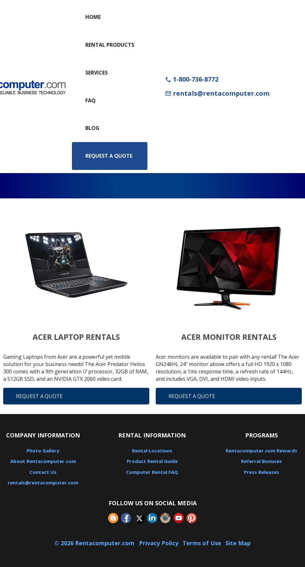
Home (93, 16)
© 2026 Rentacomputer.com (95, 543)
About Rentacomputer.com (43, 461)
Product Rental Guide (152, 461)
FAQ (90, 100)
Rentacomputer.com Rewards (261, 450)
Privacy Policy (158, 543)
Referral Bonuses (261, 461)
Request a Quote (108, 155)
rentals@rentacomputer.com (217, 93)
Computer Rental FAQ (152, 472)
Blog (92, 128)
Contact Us (43, 472)
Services (96, 72)
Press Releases (261, 472)
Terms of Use (202, 543)
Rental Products (109, 44)
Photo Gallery (43, 450)
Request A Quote (39, 396)
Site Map (238, 543)
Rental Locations (152, 450)
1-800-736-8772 (191, 79)
